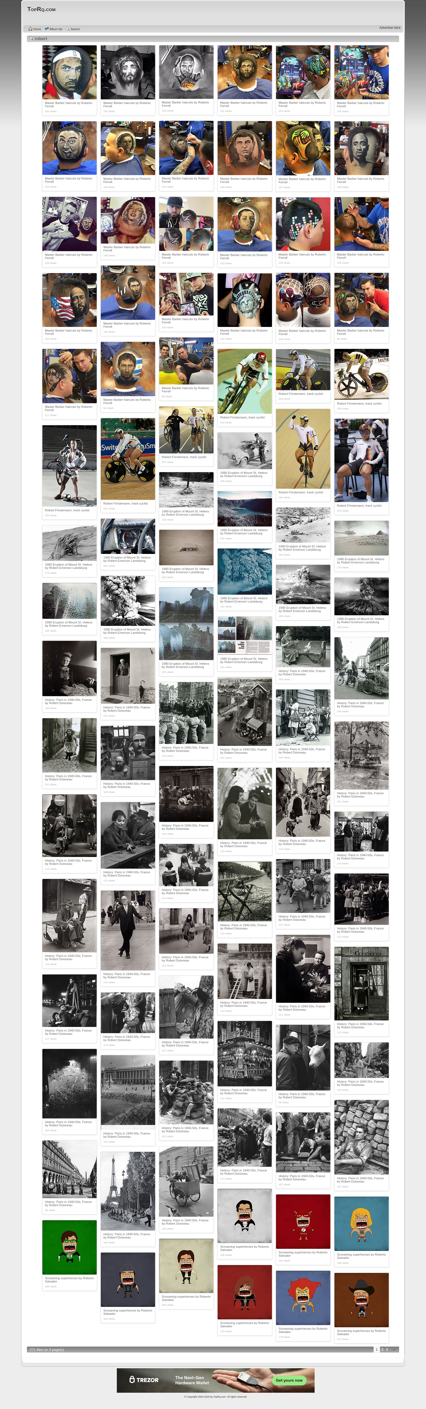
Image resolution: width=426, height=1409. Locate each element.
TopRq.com (219, 1396)
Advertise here (390, 28)
